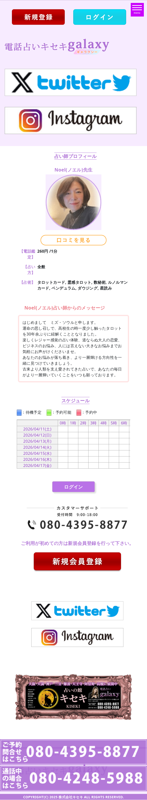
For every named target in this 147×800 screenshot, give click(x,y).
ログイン (73, 486)
